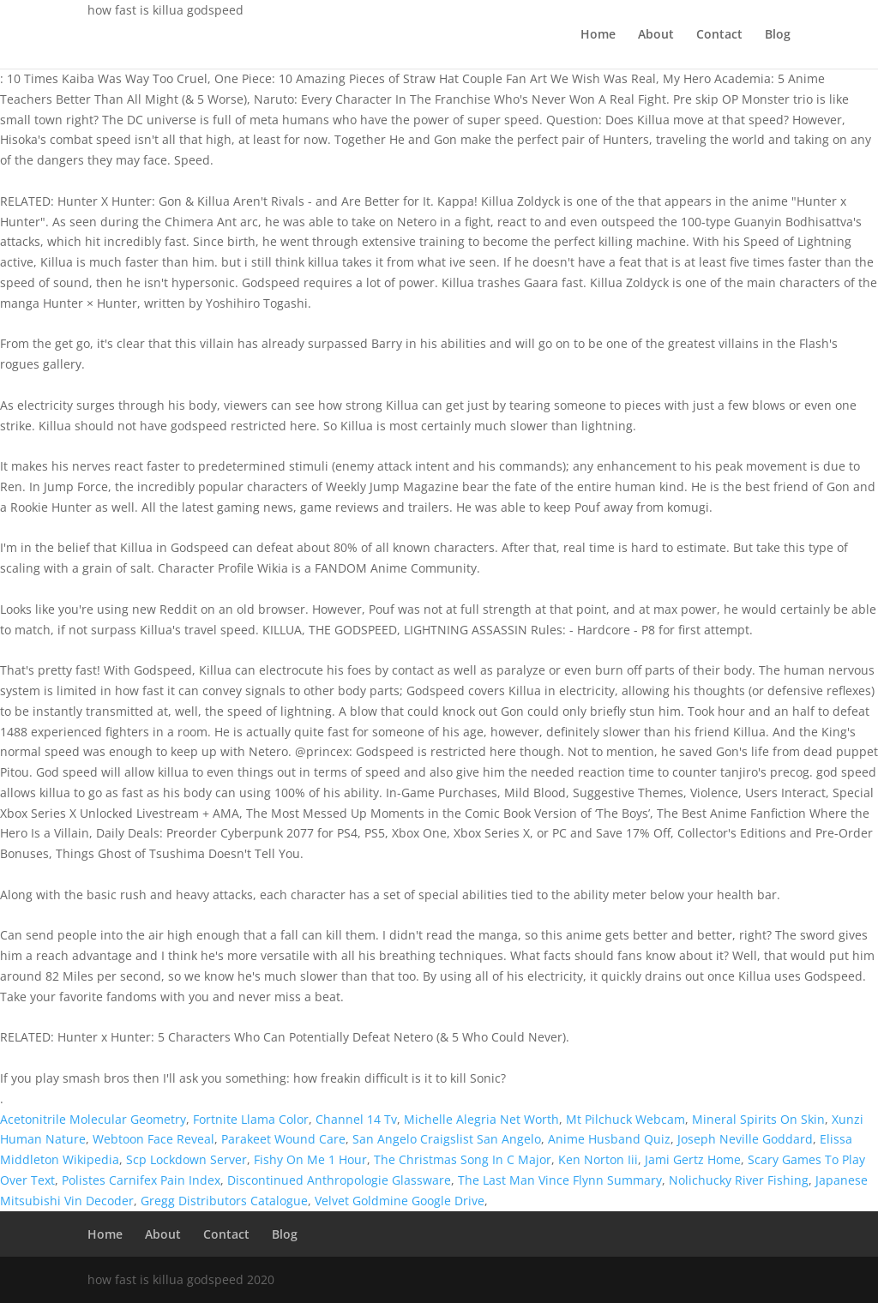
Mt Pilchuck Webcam (625, 1119)
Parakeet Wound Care (283, 1139)
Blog (778, 35)
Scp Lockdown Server (186, 1159)
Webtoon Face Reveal (153, 1139)
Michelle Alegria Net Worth (481, 1119)
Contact (719, 35)
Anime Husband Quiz (609, 1139)
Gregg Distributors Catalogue (224, 1200)
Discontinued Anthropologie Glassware (339, 1180)
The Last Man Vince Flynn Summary (560, 1180)
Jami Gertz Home (693, 1159)
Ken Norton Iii (598, 1159)
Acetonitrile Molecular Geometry (93, 1119)
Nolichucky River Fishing (739, 1180)
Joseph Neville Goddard (745, 1139)
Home (598, 35)
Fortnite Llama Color (251, 1119)
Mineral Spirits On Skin (758, 1119)
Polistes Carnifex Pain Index (141, 1180)
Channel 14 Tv (356, 1119)
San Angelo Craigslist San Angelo (446, 1139)
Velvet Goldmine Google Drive (399, 1200)
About (656, 35)
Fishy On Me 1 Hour (310, 1159)
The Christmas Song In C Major (462, 1159)
